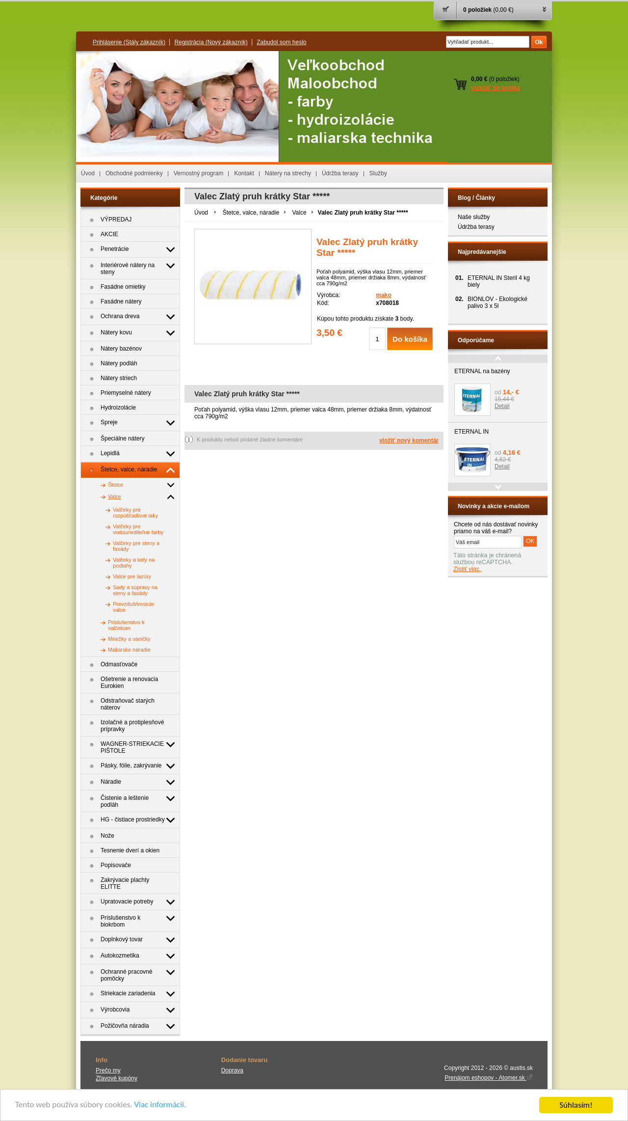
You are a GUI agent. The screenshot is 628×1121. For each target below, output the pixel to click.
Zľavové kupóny (116, 1078)
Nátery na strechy (288, 173)
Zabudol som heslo (281, 42)
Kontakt (244, 173)
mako (383, 295)
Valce (299, 212)
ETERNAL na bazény (482, 371)
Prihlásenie (129, 42)
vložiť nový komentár (409, 440)
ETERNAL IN (471, 431)
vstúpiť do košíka (495, 87)
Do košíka (409, 339)
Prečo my (108, 1070)
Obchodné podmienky (134, 173)
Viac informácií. (160, 1106)
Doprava (232, 1070)
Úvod (88, 173)
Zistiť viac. (467, 569)
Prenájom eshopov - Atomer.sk (489, 1077)
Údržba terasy (340, 173)
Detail (502, 406)
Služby (378, 173)
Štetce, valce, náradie (251, 212)
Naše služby (474, 217)
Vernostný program (198, 173)
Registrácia (210, 42)
